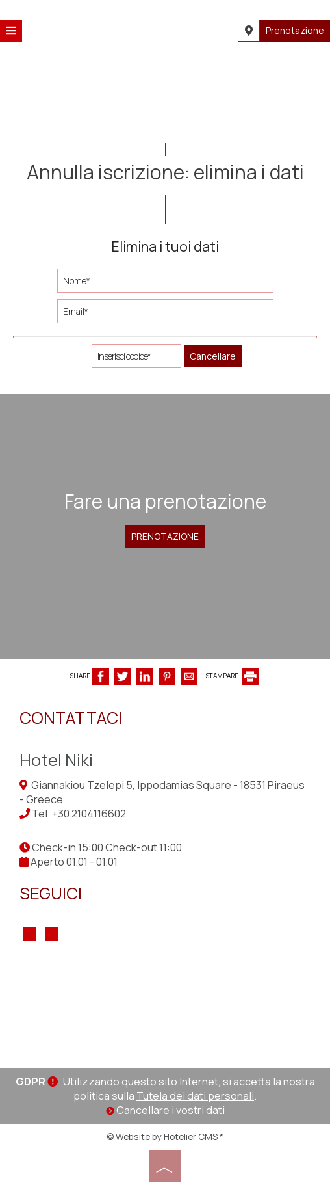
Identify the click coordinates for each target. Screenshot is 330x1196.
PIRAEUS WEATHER (165, 1006)
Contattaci (70, 717)
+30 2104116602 (89, 813)
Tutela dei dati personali (195, 1096)
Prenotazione (295, 30)
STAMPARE (232, 675)
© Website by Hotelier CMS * (165, 1136)
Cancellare (213, 356)
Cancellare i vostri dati (165, 1110)
